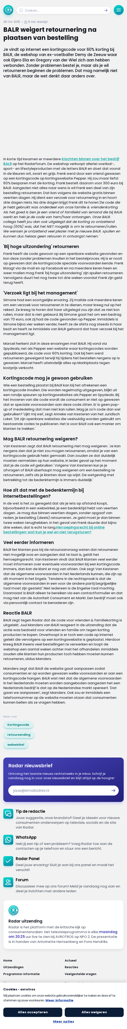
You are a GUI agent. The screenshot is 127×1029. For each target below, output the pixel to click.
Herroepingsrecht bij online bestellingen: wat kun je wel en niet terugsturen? (54, 530)
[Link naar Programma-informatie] (32, 974)
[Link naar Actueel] (94, 960)
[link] (18, 724)
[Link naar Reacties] (94, 967)
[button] (106, 10)
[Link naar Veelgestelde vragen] (94, 974)
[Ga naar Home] (8, 10)
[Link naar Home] (32, 960)
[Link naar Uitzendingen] (32, 967)
